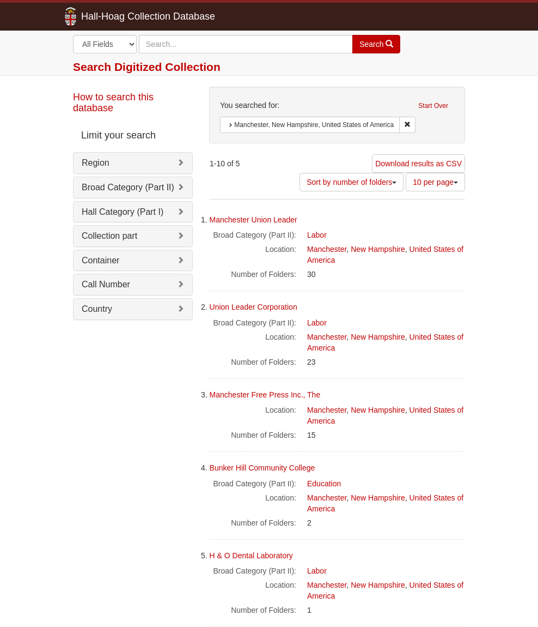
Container (100, 260)
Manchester (326, 249)
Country (97, 309)
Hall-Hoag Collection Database (113, 16)
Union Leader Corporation (253, 307)
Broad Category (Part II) (128, 187)
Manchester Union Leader (253, 219)
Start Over (433, 106)
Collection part (109, 235)
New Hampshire (378, 249)
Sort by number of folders (351, 182)
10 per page (435, 182)
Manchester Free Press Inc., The (265, 394)
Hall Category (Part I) (122, 211)
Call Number (106, 284)
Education (324, 483)
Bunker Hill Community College (262, 467)
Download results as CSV (418, 163)
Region (95, 162)
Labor (317, 235)
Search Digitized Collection (147, 67)
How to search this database (113, 102)
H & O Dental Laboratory (251, 555)
